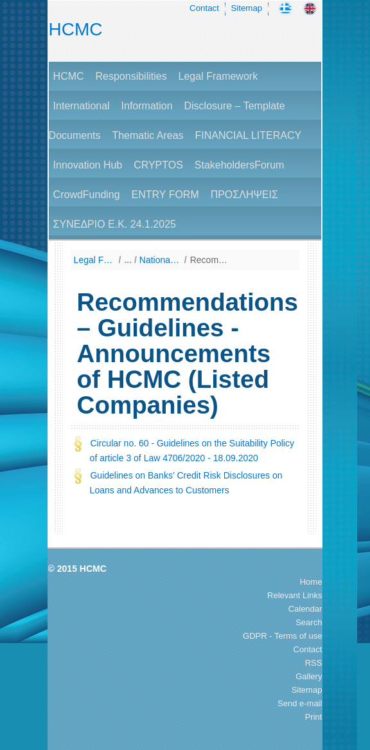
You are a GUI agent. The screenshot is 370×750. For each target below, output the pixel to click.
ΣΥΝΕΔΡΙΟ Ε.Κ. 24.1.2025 (114, 224)
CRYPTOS (158, 165)
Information (147, 105)
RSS (313, 663)
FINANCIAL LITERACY (248, 135)
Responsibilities (130, 76)
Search (308, 622)
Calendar (305, 609)
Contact (204, 8)
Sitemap (246, 8)
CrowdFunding (86, 194)
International (81, 105)
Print (313, 717)
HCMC (76, 29)
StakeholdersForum (240, 165)
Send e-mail (300, 703)
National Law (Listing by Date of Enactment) (160, 260)
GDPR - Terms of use (282, 636)
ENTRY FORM (165, 194)
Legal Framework (218, 76)
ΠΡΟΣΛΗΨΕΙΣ (244, 194)
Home (311, 582)
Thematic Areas (147, 135)
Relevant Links (294, 595)
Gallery (308, 676)
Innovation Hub (88, 165)
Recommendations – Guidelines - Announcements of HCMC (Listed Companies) (211, 260)
